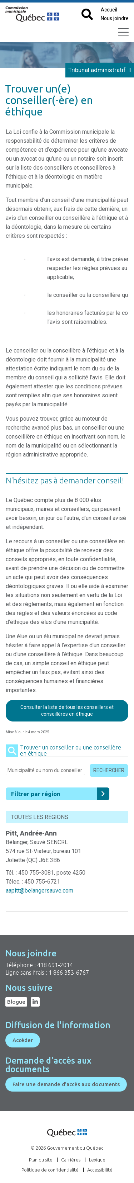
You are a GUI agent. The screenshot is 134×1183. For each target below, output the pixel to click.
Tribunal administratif (99, 70)
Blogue (16, 1002)
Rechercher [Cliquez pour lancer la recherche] (108, 770)
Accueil (109, 10)
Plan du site (41, 1159)
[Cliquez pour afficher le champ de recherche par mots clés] (87, 14)
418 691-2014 (55, 965)
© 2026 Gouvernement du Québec (67, 1147)
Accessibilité (100, 1169)
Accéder (23, 1040)
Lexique (97, 1159)
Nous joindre (115, 18)
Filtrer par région (60, 793)
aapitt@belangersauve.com (39, 890)
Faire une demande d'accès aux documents (66, 1084)
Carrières (70, 1159)
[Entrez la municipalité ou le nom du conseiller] (45, 771)
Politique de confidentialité (50, 1169)
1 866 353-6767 (69, 972)
